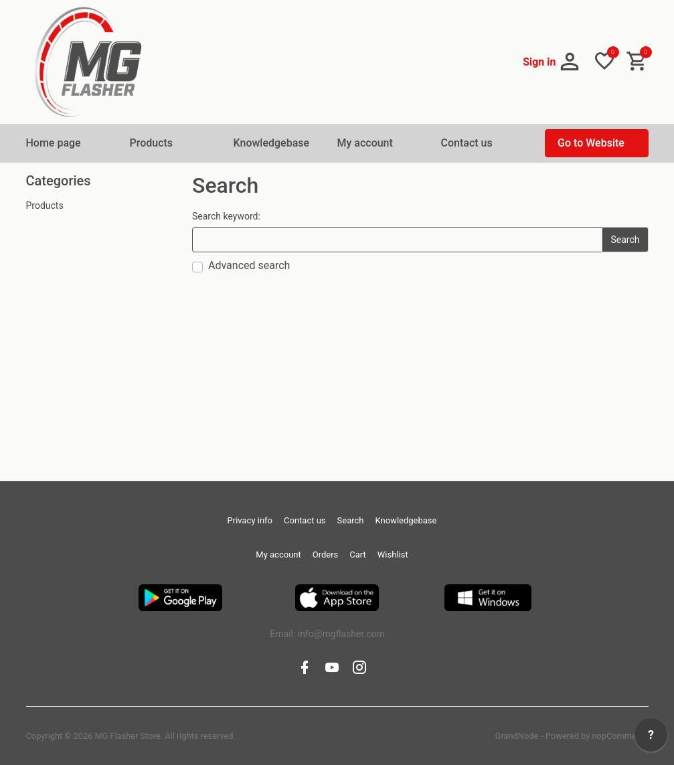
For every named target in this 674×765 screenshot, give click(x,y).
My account (365, 143)
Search (350, 520)
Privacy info (250, 520)
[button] (552, 62)
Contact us (467, 143)
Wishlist (392, 554)
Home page (53, 143)
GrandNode (516, 736)
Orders (326, 554)
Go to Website (591, 143)
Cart (357, 554)
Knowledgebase (272, 143)
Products (45, 205)
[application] (651, 738)
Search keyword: (226, 216)
